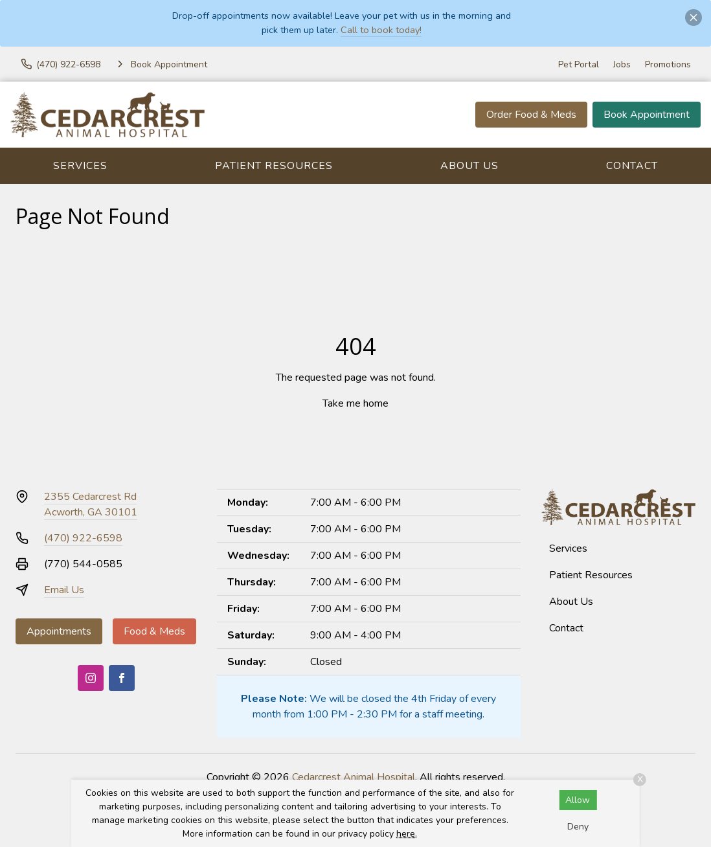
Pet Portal (578, 64)
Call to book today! (381, 29)
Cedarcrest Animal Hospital (353, 777)
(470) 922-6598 (83, 538)
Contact (632, 166)
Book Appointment (647, 114)
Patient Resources (274, 166)
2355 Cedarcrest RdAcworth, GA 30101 (90, 504)
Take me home (355, 403)
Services (80, 166)
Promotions (668, 64)
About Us (469, 166)
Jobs (622, 64)
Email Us (64, 590)
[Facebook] (122, 678)
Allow (577, 800)
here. (406, 834)
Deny (578, 826)
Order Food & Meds (531, 114)
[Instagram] (91, 678)
